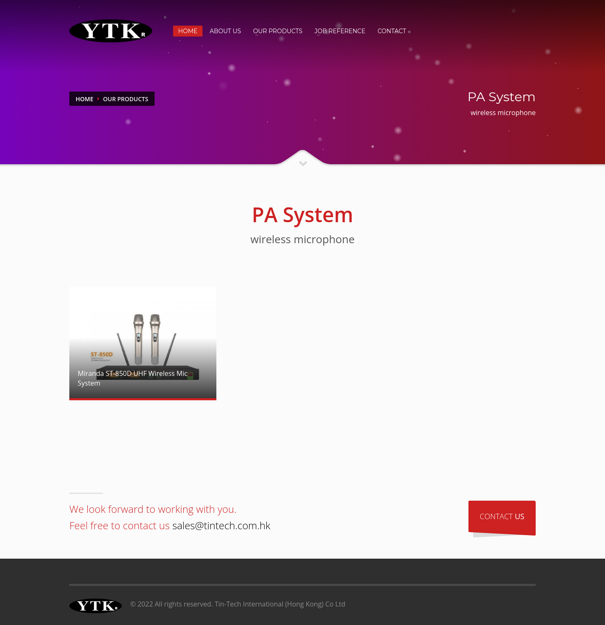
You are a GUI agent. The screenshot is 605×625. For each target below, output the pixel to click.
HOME (187, 31)
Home (84, 99)
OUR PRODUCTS (277, 31)
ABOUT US (225, 31)
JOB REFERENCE (340, 31)
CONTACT (392, 31)
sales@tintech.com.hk (221, 525)
